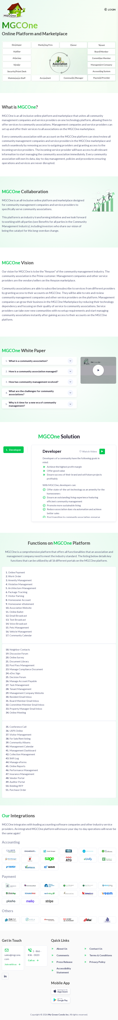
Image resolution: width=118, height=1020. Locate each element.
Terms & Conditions (100, 955)
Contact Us (95, 948)
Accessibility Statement (64, 970)
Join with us (13, 964)
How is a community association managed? (32, 371)
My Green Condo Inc (58, 1014)
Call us (33, 960)
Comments (63, 955)
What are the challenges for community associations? (30, 393)
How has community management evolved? (32, 382)
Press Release (64, 961)
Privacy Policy (97, 961)
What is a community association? (27, 361)
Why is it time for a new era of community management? (31, 404)
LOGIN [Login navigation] (110, 9)
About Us (62, 948)
